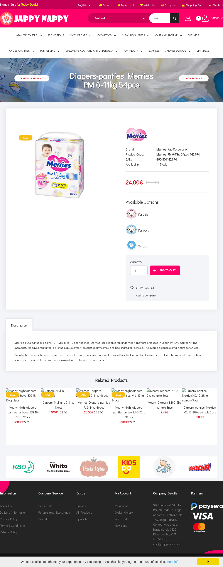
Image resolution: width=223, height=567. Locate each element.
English (82, 5)
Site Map (44, 519)
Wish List (121, 519)
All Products (84, 512)
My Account (122, 506)
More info (173, 562)
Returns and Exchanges (54, 512)
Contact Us (45, 506)
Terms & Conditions (12, 525)
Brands (81, 506)
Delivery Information (13, 512)
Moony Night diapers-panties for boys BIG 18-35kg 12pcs (23, 433)
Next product (194, 78)
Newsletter (121, 525)
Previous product (32, 78)
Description (19, 325)
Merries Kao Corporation (172, 149)
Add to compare (143, 295)
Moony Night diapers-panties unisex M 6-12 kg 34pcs (129, 433)
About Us (6, 506)
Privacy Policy (8, 519)
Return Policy (8, 532)
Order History (124, 512)
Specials (81, 519)
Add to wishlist (142, 288)
